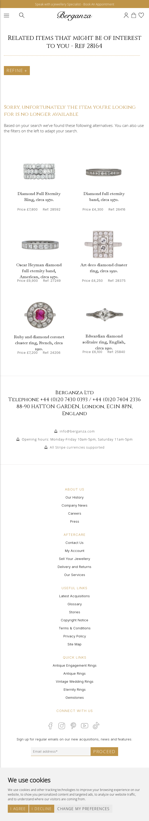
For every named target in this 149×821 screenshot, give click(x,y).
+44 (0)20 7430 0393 (64, 399)
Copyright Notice (74, 620)
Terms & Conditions (75, 628)
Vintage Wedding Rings (74, 681)
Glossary (74, 604)
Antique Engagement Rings (75, 665)
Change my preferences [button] (83, 808)
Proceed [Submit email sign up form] (104, 751)
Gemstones (74, 697)
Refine (16, 70)
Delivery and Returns (74, 567)
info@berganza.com (77, 431)
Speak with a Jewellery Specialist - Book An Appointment (74, 4)
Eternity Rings (75, 689)
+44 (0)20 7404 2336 (116, 399)
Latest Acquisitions (74, 596)
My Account (74, 551)
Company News (74, 505)
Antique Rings (74, 673)
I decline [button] (42, 808)
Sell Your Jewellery (74, 559)
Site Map (74, 644)
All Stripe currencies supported (77, 447)
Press (74, 521)
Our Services (74, 575)
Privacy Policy (74, 636)
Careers (74, 513)
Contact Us (74, 543)
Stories (74, 612)
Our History (74, 497)
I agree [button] (18, 808)
